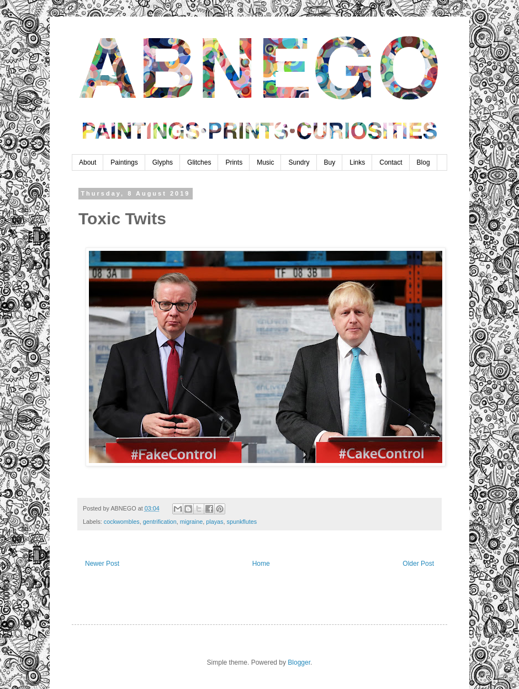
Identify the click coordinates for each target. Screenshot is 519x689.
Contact (390, 162)
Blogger (299, 662)
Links (357, 162)
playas (214, 521)
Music (265, 162)
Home (261, 563)
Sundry (298, 162)
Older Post (418, 563)
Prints (233, 162)
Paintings (123, 162)
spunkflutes (241, 521)
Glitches (199, 162)
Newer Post (102, 563)
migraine (191, 521)
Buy (330, 162)
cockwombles (122, 521)
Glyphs (162, 162)
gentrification (160, 521)
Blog (423, 162)
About (87, 162)
